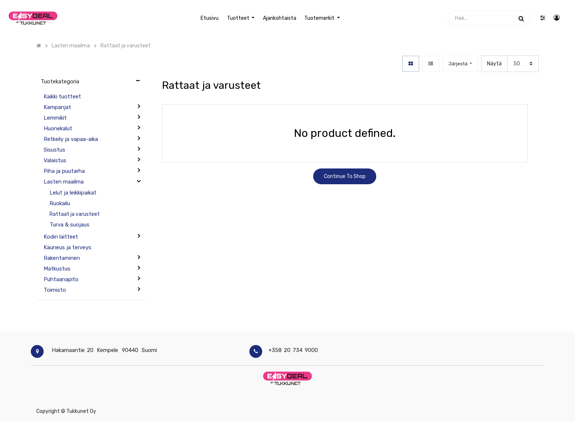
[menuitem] (210, 18)
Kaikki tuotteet (62, 96)
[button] (460, 64)
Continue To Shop (345, 176)
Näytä (494, 64)
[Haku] (521, 18)
